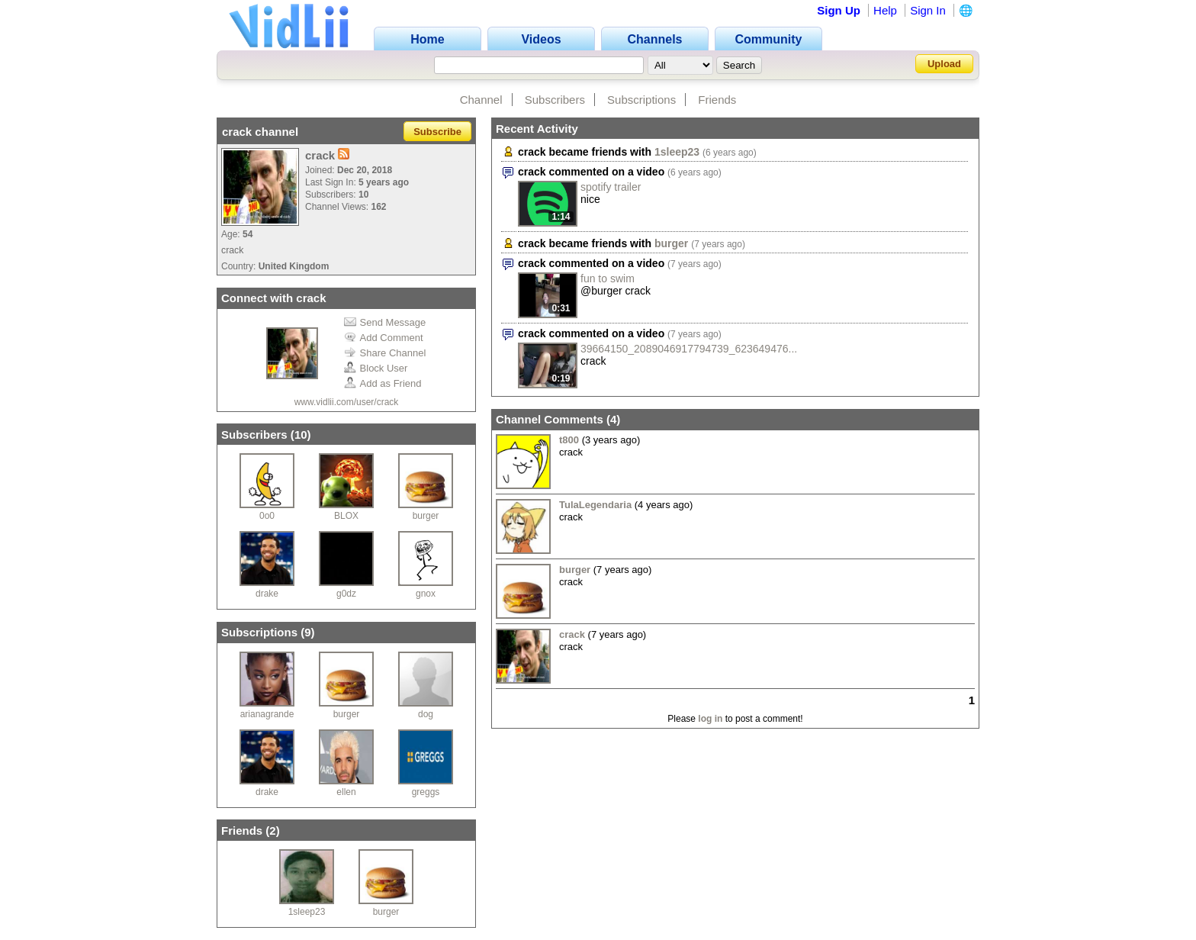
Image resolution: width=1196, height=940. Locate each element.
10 (300, 434)
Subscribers (555, 99)
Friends (717, 99)
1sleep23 (307, 911)
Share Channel (385, 353)
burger (426, 515)
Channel (481, 99)
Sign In (928, 10)
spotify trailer (610, 187)
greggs (426, 792)
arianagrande (267, 714)
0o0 (267, 515)
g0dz (346, 593)
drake (267, 593)
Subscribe (437, 131)
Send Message (385, 322)
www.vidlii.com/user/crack (346, 402)
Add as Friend (383, 383)
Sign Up (838, 10)
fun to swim (607, 278)
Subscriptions (641, 99)
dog (425, 714)
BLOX (346, 515)
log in (710, 718)
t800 (569, 440)
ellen (345, 792)
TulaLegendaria (595, 504)
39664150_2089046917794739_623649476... (688, 349)
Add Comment (383, 337)
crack (572, 634)
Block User (376, 368)
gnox (426, 593)
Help (885, 10)
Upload (944, 63)
